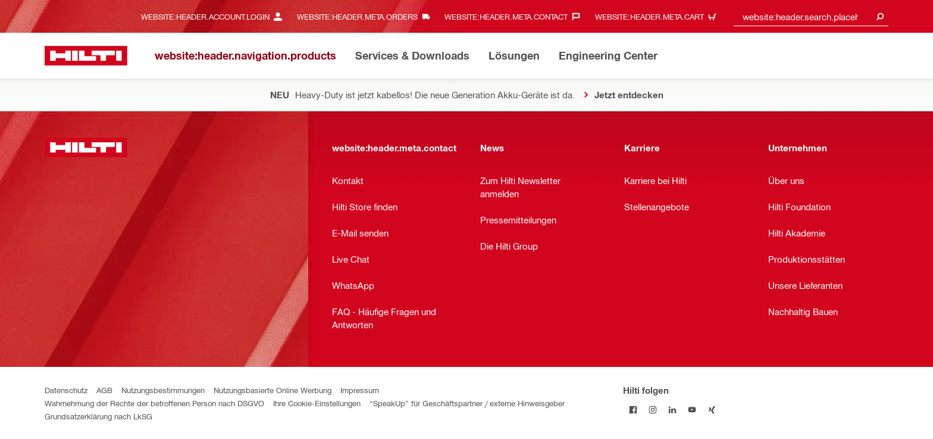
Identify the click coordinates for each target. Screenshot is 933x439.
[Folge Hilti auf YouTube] (692, 409)
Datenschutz (66, 389)
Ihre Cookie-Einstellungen (317, 402)
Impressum (359, 389)
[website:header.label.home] (86, 56)
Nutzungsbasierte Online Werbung (272, 389)
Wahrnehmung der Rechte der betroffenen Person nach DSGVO (154, 402)
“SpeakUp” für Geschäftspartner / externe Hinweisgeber (467, 402)
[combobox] (811, 16)
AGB (104, 389)
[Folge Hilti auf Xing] (711, 409)
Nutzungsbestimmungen (163, 389)
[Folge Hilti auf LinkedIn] (672, 409)
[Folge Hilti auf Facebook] (633, 409)
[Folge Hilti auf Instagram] (652, 409)
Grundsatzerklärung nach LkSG (98, 416)
